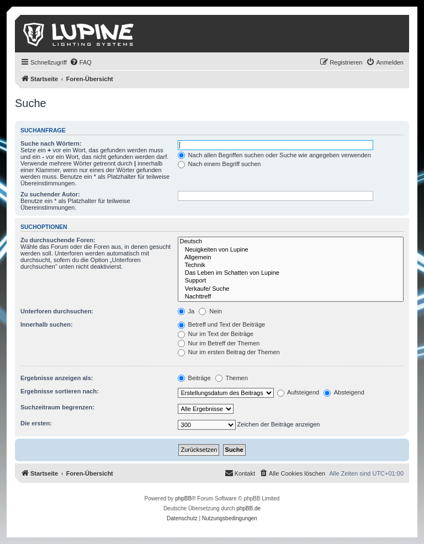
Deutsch (290, 242)
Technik (290, 265)
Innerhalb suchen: (46, 324)
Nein (210, 311)
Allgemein (290, 258)
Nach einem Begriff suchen (219, 164)
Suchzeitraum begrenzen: (57, 407)
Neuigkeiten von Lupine (290, 250)
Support (290, 281)
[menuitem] (81, 62)
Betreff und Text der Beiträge (222, 324)
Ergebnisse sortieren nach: (59, 391)
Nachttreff (290, 297)
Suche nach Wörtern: (51, 143)
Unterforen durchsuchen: (56, 311)
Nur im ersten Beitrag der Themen (229, 352)
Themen (231, 378)
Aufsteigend (298, 392)
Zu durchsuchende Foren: (58, 240)
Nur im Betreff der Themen (219, 343)
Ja (186, 311)
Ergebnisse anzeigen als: (56, 378)
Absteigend (344, 392)
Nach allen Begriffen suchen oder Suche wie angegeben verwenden (274, 155)
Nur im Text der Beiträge (215, 333)
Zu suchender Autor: (50, 194)
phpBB (183, 498)
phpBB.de (248, 508)
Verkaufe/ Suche (290, 289)
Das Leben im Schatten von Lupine (290, 273)
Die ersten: (36, 423)
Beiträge (194, 378)
